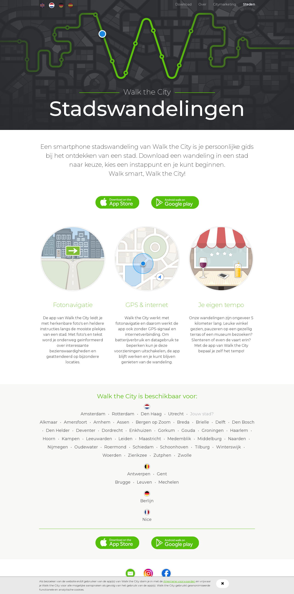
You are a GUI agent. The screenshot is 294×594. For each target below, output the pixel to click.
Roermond (115, 447)
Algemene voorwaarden (179, 581)
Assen (123, 422)
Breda (183, 422)
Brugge (122, 482)
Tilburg (202, 447)
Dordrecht (112, 430)
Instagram (148, 573)
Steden (249, 4)
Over (202, 4)
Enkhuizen (140, 430)
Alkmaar (48, 422)
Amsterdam (93, 413)
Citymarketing (224, 4)
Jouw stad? (202, 413)
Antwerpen (138, 473)
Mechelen (168, 482)
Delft (220, 422)
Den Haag (151, 413)
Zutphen (162, 455)
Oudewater (86, 447)
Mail (130, 573)
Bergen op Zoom (153, 422)
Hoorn (49, 438)
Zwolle (185, 455)
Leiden (126, 438)
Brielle (202, 422)
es (70, 5)
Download (183, 4)
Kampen (71, 438)
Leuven (144, 482)
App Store (117, 200)
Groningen (213, 430)
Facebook (166, 573)
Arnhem (101, 422)
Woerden (112, 455)
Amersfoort (75, 422)
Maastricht (150, 438)
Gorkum (166, 430)
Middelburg (210, 438)
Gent (162, 473)
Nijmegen (58, 447)
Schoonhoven (174, 447)
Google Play (175, 200)
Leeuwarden (99, 438)
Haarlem (239, 430)
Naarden (237, 438)
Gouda (188, 430)
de (61, 5)
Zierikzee (137, 455)
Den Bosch (243, 422)
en (42, 5)
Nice (147, 519)
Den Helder (58, 430)
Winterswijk (228, 447)
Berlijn (147, 500)
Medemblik (179, 438)
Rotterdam (123, 413)
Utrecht (176, 413)
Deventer (85, 430)
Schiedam (143, 447)
